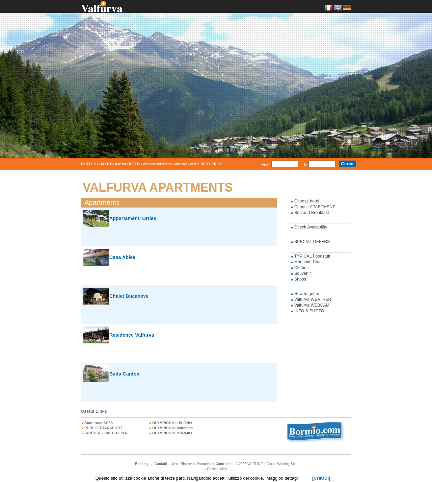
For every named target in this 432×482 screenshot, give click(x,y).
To (305, 164)
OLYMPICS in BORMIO (172, 433)
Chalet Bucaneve (128, 296)
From (266, 164)
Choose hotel (306, 201)
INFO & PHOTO (309, 311)
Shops (300, 279)
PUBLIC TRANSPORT (103, 428)
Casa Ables (122, 257)
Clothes (301, 267)
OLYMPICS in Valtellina (172, 428)
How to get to (306, 293)
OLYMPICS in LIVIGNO (172, 423)
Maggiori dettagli (283, 478)
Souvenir (302, 273)
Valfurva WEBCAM (311, 305)
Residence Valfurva (131, 335)
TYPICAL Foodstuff (312, 256)
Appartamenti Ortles (132, 218)
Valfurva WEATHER (312, 299)
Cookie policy (217, 469)
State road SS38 (98, 423)
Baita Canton (124, 374)
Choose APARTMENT (314, 206)
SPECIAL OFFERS (312, 241)
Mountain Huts (308, 262)
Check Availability (310, 227)
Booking (141, 464)
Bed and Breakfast (311, 212)
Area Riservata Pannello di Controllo (201, 464)
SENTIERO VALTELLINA (105, 433)
